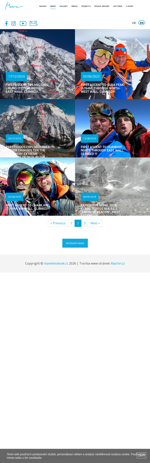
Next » (95, 223)
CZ (134, 23)
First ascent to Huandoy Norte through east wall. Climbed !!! (102, 150)
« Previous (58, 223)
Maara (42, 6)
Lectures (117, 6)
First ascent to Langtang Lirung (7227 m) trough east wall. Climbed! (27, 88)
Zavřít (141, 455)
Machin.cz (118, 263)
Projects (86, 6)
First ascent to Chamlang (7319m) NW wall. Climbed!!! (28, 207)
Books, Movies (101, 6)
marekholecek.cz (56, 263)
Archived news (75, 243)
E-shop (129, 6)
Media (74, 6)
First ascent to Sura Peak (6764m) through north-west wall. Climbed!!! (102, 88)
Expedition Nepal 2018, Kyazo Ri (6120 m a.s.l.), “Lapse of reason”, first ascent (100, 211)
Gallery (64, 6)
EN (142, 23)
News (53, 6)
